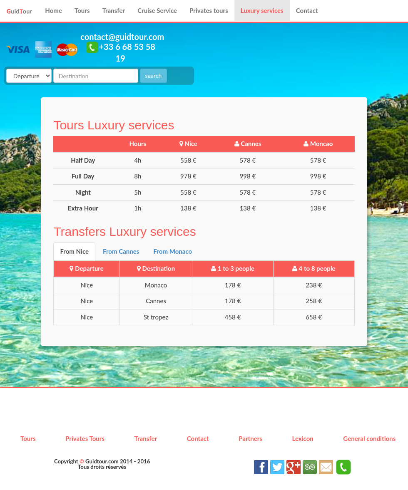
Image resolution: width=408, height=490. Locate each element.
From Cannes (121, 251)
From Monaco (172, 251)
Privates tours (208, 10)
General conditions (369, 438)
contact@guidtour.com (122, 37)
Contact (307, 10)
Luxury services (262, 10)
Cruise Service (157, 10)
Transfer (113, 10)
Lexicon (302, 438)
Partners (250, 438)
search (153, 75)
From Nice (74, 251)
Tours (82, 10)
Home (53, 10)
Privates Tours (84, 438)
